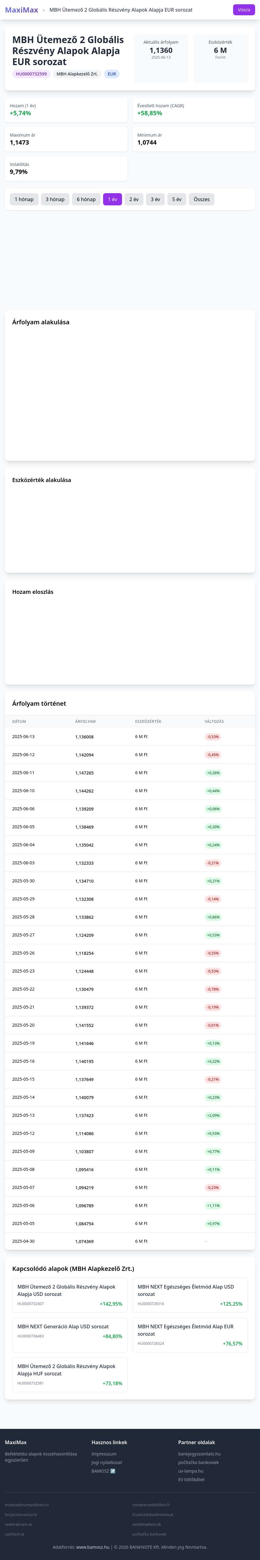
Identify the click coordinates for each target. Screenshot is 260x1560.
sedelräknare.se (18, 1524)
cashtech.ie (14, 1534)
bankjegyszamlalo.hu (199, 1454)
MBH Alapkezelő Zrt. (77, 74)
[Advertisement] (130, 260)
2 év (134, 199)
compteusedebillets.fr (151, 1505)
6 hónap (86, 199)
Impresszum (104, 1454)
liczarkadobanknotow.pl (152, 1514)
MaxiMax (21, 10)
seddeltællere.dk (146, 1524)
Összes (202, 199)
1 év (112, 199)
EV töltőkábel (191, 1479)
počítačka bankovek (149, 1534)
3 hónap (55, 199)
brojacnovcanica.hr (21, 1514)
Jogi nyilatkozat (106, 1462)
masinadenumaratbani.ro (27, 1505)
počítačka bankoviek (198, 1462)
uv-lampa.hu (190, 1471)
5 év (176, 199)
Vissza (244, 10)
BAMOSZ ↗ (103, 1471)
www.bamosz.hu (93, 1547)
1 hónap (24, 199)
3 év (155, 199)
